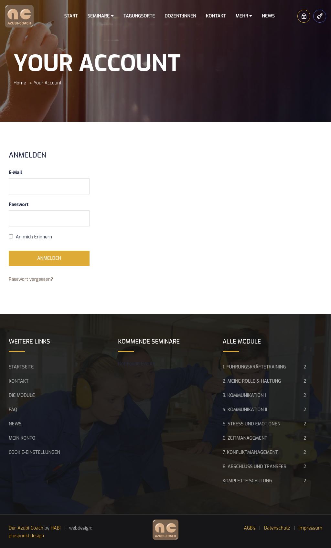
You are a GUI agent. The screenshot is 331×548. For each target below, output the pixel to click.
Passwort (18, 205)
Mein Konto (22, 438)
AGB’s (250, 528)
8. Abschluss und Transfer (254, 467)
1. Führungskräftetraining (254, 367)
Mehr (244, 16)
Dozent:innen (180, 16)
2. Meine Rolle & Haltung (252, 381)
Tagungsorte (139, 16)
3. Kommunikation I (244, 395)
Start (71, 16)
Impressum (310, 528)
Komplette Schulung (247, 481)
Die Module (22, 395)
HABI (56, 528)
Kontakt (216, 16)
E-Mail (15, 173)
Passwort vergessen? (31, 279)
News (268, 16)
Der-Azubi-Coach (26, 528)
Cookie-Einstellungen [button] (34, 452)
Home (20, 83)
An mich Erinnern (30, 237)
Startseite (21, 367)
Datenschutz (277, 528)
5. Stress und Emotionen (252, 424)
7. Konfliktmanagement (250, 452)
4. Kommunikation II (245, 410)
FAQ (13, 410)
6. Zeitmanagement (245, 438)
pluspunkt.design (26, 536)
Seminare (101, 16)
